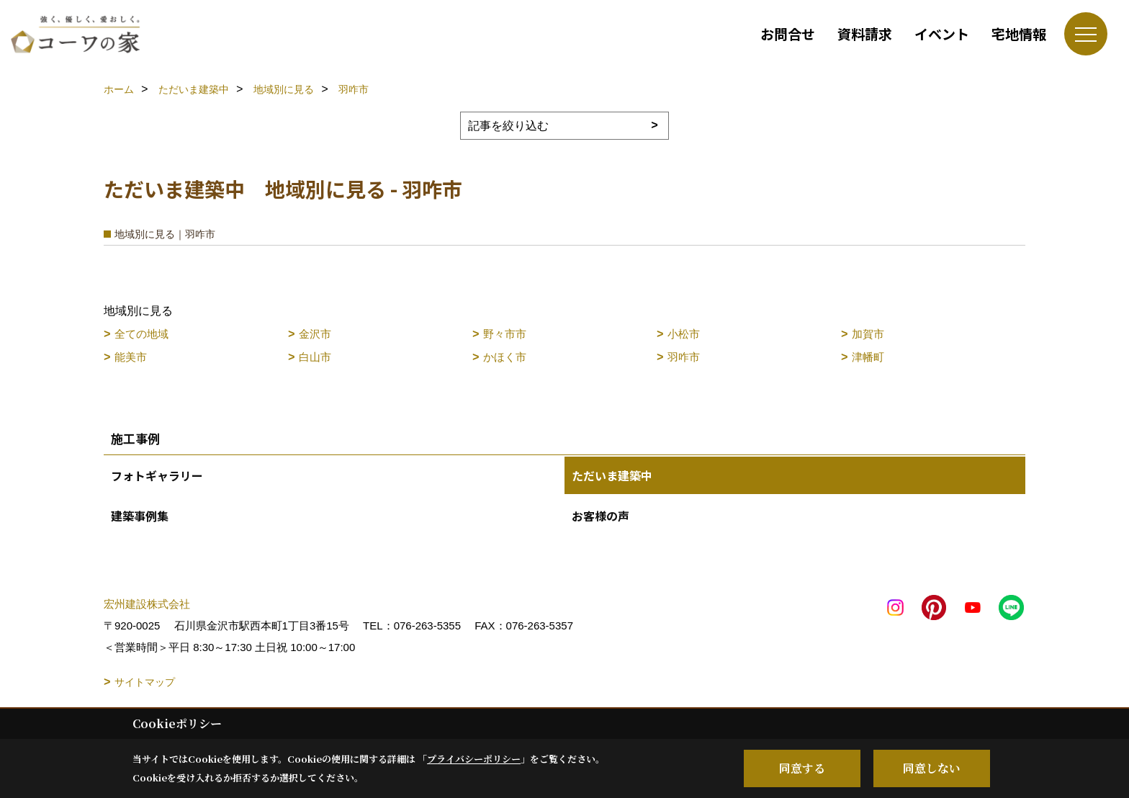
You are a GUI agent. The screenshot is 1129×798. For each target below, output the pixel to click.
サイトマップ (144, 682)
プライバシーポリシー (474, 759)
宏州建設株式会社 (147, 604)
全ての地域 (141, 334)
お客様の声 (600, 515)
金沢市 (315, 334)
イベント (941, 33)
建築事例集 (139, 515)
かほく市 (504, 357)
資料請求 (864, 33)
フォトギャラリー (157, 475)
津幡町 (868, 357)
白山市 (315, 357)
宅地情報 (1018, 33)
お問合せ (787, 33)
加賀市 (868, 334)
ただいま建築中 (612, 475)
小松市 (683, 334)
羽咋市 (683, 357)
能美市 (130, 357)
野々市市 (504, 334)
